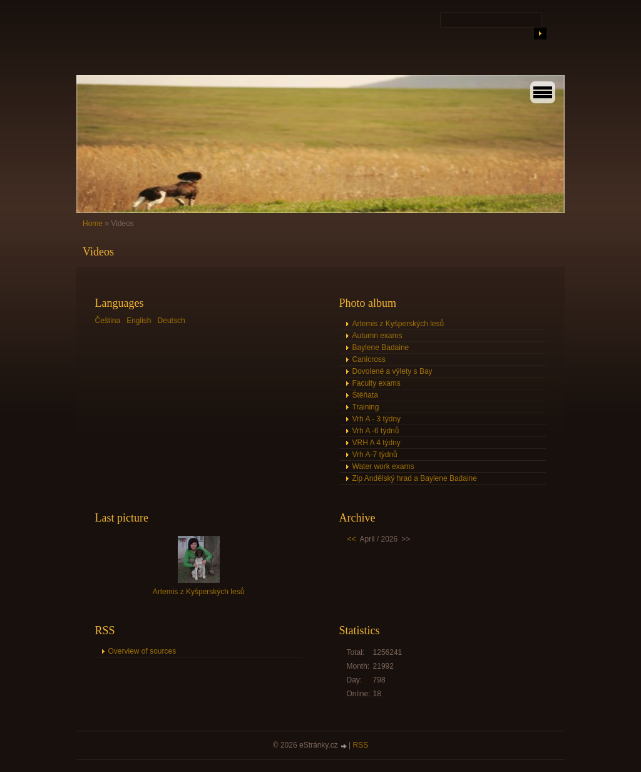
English (138, 320)
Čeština (108, 320)
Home (93, 223)
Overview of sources (142, 651)
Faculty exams (376, 383)
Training (365, 407)
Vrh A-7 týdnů (374, 454)
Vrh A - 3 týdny (376, 418)
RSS (361, 745)
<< (351, 539)
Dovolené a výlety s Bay (392, 371)
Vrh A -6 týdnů (375, 430)
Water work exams (383, 466)
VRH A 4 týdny (376, 442)
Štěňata (365, 395)
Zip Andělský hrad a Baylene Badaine (414, 478)
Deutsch (171, 320)
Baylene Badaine (380, 347)
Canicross (369, 359)
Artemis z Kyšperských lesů (398, 323)
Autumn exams (377, 335)
